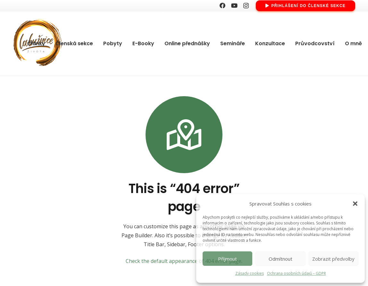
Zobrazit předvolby (333, 259)
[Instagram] (246, 6)
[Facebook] (222, 5)
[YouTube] (234, 5)
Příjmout (227, 259)
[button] (355, 203)
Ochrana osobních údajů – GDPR (296, 273)
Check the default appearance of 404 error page (183, 261)
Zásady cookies (249, 273)
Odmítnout (280, 259)
